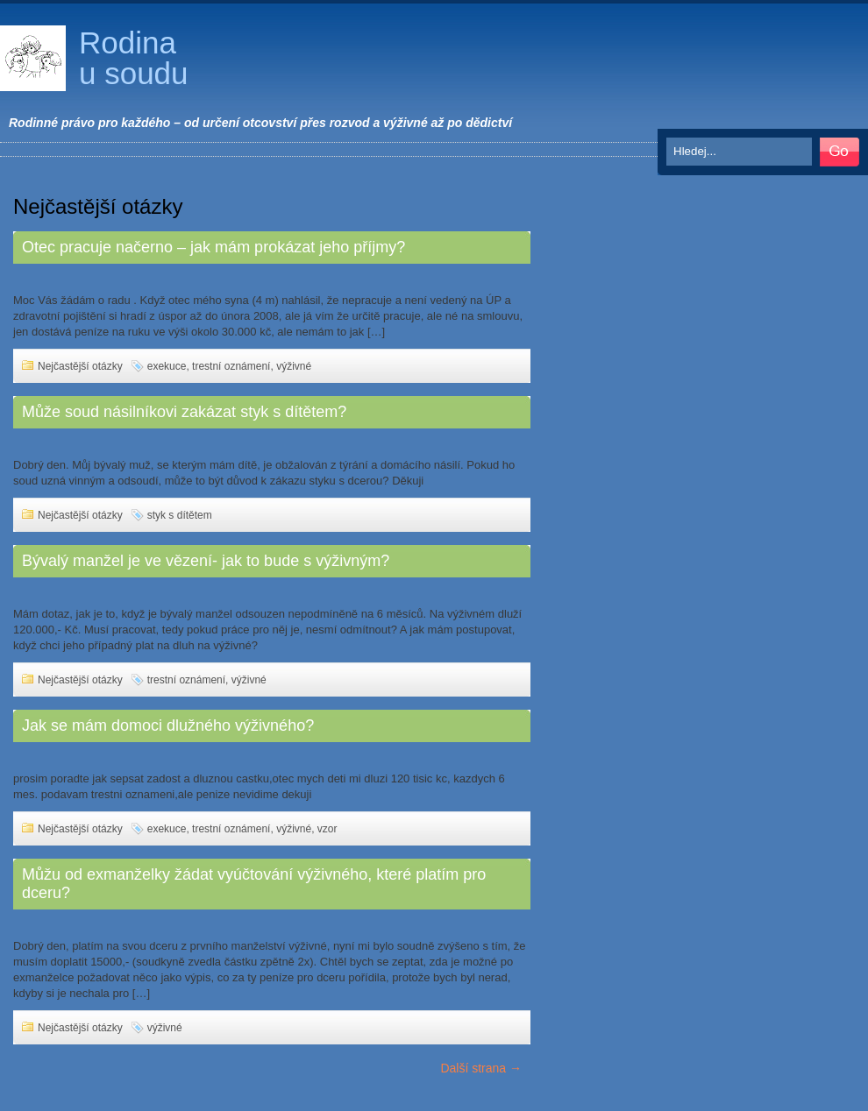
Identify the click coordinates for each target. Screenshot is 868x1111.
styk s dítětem (179, 515)
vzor (327, 829)
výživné (293, 366)
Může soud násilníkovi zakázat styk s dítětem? (184, 412)
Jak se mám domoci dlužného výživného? (168, 725)
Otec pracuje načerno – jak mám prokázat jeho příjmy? (213, 247)
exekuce (167, 366)
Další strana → (481, 1068)
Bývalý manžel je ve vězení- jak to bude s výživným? (205, 561)
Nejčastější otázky (80, 366)
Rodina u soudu (134, 57)
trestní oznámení (231, 366)
